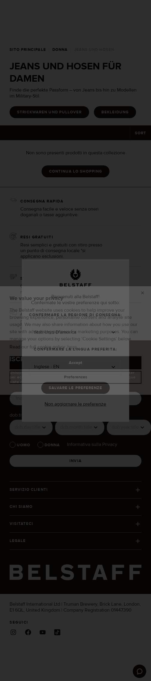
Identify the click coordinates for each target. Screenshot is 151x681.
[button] (75, 332)
